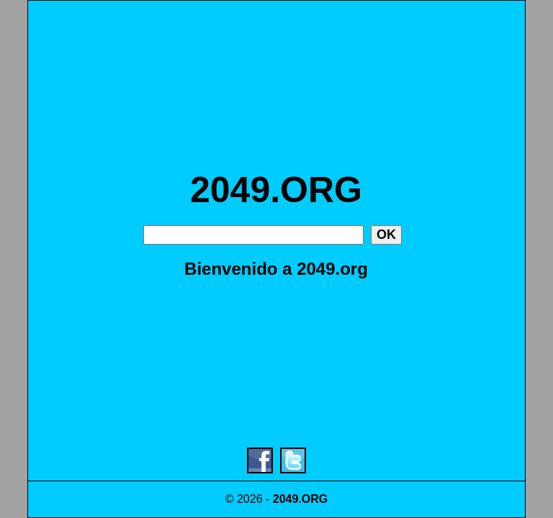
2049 (286, 499)
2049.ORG (276, 190)
